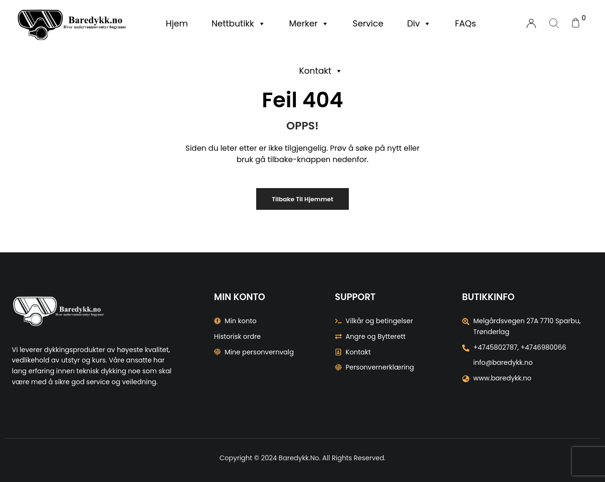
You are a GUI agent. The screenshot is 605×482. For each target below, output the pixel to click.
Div (419, 23)
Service (368, 23)
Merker (309, 23)
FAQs (465, 23)
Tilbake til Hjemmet (302, 199)
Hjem (177, 23)
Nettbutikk (238, 23)
